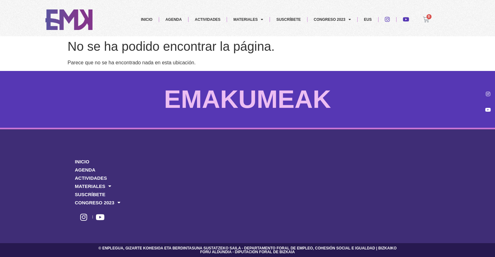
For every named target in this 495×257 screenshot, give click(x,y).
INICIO (146, 19)
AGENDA (173, 19)
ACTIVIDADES (207, 19)
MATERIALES (248, 20)
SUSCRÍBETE (288, 19)
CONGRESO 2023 (332, 20)
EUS (368, 19)
